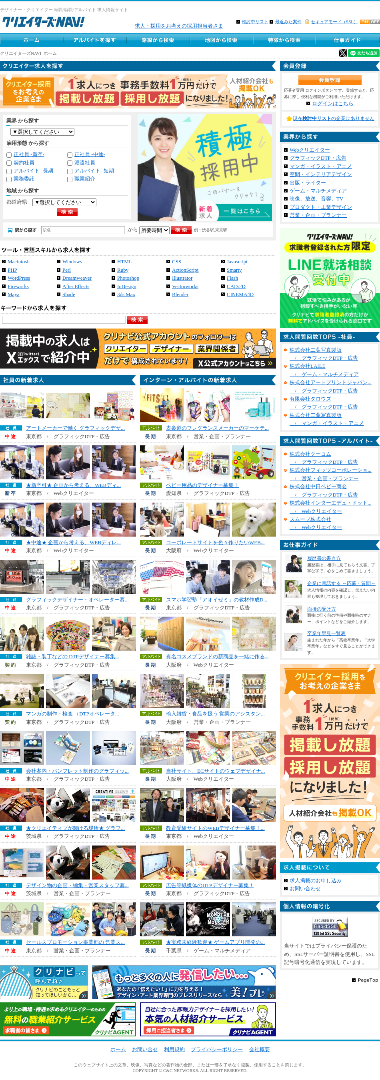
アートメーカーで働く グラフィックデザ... (75, 428)
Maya (14, 294)
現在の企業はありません (333, 118)
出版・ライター (308, 183)
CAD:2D (236, 286)
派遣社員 (84, 163)
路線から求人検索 (158, 40)
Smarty (234, 270)
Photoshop (128, 278)
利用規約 (174, 1049)
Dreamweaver (77, 278)
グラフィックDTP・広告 (318, 158)
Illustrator (182, 278)
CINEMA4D (240, 294)
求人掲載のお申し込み (316, 881)
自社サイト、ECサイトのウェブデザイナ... (215, 771)
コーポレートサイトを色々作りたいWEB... (215, 542)
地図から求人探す (221, 40)
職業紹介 (84, 179)
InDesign (126, 286)
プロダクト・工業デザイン (321, 207)
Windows (72, 261)
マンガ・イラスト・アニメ (321, 166)
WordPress (19, 278)
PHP (12, 270)
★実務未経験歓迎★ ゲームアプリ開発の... (215, 942)
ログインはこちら (333, 103)
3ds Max (126, 294)
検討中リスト (255, 21)
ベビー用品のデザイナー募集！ (202, 485)
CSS (176, 261)
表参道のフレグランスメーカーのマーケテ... (217, 428)
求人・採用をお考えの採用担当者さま (179, 26)
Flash (232, 278)
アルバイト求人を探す (94, 40)
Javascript (237, 261)
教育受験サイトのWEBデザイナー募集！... (215, 828)
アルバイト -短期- (95, 171)
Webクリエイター (310, 150)
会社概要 (259, 1049)
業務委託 (24, 179)
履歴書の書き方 (324, 558)
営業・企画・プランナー (318, 215)
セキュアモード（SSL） (334, 21)
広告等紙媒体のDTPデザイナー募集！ (210, 885)
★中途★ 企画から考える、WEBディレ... (73, 542)
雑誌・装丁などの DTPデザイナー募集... (72, 656)
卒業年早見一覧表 (326, 633)
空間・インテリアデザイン (321, 174)
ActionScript (185, 270)
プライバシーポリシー (217, 1049)
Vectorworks (185, 286)
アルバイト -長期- (34, 171)
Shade (68, 294)
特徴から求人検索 (284, 40)
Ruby (122, 270)
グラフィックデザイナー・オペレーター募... (77, 600)
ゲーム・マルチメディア (318, 191)
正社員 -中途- (89, 154)
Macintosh (19, 261)
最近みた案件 (288, 21)
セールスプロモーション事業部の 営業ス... (75, 942)
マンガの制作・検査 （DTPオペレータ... (72, 714)
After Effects (75, 286)
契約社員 (24, 163)
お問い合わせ (305, 889)
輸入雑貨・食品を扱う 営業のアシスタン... (215, 714)
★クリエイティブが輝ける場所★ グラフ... (75, 828)
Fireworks (18, 286)
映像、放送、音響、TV (316, 199)
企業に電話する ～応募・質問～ (341, 583)
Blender (180, 294)
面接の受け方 (321, 609)
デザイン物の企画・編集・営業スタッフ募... (77, 885)
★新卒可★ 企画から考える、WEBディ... (73, 485)
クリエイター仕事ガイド (348, 40)
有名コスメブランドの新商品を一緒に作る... (217, 656)
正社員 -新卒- (29, 154)
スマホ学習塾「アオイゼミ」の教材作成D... (216, 600)
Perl (66, 270)
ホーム (31, 40)
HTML (124, 261)
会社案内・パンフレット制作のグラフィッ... (77, 771)
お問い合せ (145, 1049)
